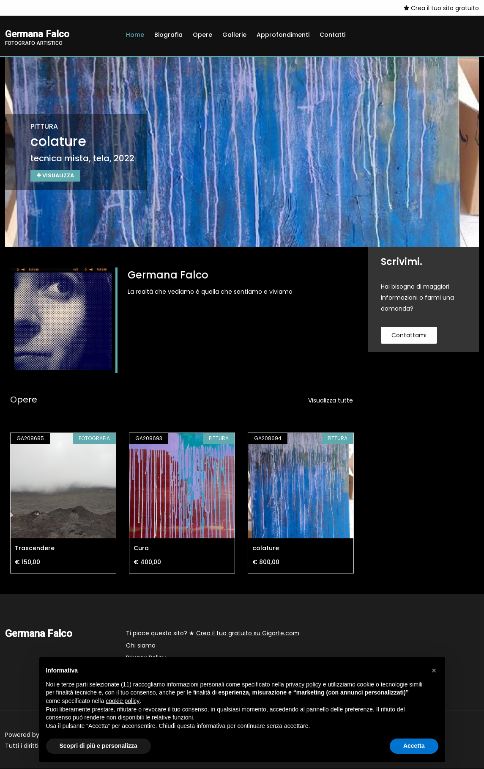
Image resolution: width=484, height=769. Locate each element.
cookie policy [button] (122, 700)
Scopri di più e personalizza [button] (98, 745)
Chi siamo (141, 646)
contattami (409, 336)
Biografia (168, 34)
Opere (202, 34)
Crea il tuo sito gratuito (441, 8)
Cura (141, 549)
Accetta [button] (414, 745)
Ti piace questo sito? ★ (212, 634)
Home (135, 34)
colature (265, 549)
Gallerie (234, 34)
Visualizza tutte (330, 401)
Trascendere (35, 549)
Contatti (332, 34)
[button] (434, 670)
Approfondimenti (283, 34)
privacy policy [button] (303, 684)
